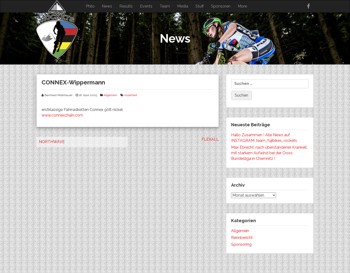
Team (165, 6)
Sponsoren (220, 6)
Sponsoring (241, 244)
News (107, 6)
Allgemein (110, 95)
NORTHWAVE (52, 141)
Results (126, 6)
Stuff (199, 6)
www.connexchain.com (62, 115)
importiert (130, 95)
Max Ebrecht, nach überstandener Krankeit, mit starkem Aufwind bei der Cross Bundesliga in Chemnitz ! (269, 153)
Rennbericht (242, 237)
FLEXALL (210, 139)
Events (146, 6)
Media (182, 6)
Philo (90, 6)
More (242, 6)
